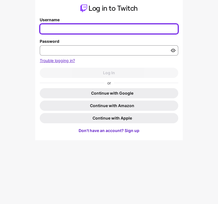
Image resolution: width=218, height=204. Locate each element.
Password (49, 41)
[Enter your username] (109, 29)
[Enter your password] (109, 50)
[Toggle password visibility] (173, 50)
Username (50, 19)
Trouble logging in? (57, 60)
